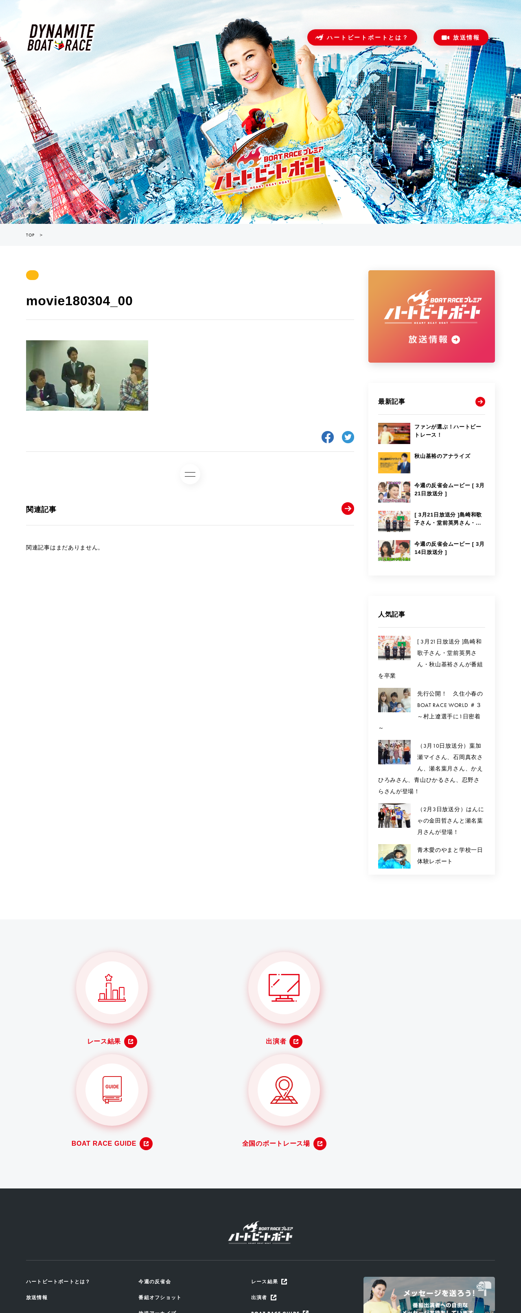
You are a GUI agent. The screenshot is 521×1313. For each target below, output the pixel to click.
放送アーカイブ (158, 1207)
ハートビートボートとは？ (368, 37)
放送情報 (466, 37)
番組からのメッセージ (167, 1224)
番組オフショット (161, 1191)
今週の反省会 (155, 1174)
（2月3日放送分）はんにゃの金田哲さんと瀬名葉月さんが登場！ (450, 820)
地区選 (147, 1257)
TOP (30, 235)
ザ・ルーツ (153, 1241)
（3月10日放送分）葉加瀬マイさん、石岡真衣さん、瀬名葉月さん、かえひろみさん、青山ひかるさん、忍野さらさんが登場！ (430, 768)
